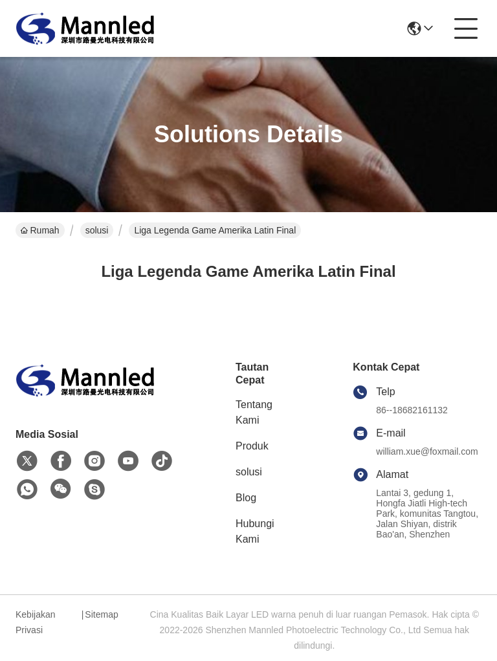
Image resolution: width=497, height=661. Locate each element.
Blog (246, 497)
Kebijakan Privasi (36, 622)
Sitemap (101, 614)
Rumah (40, 230)
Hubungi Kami (255, 531)
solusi (97, 230)
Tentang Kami (254, 412)
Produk (252, 445)
